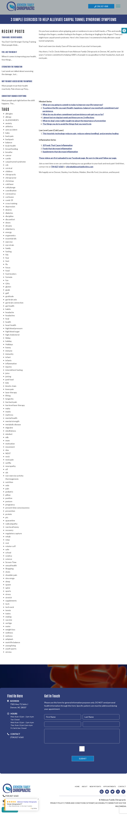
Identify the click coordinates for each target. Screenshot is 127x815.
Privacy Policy (57, 802)
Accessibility (101, 802)
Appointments (109, 786)
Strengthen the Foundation (12, 66)
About (84, 786)
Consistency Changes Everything (14, 95)
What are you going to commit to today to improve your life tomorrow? (73, 104)
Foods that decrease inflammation (57, 148)
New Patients (95, 786)
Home (77, 786)
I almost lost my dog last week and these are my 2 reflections (68, 117)
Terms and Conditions (75, 802)
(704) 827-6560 (101, 6)
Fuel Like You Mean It (9, 51)
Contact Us (10, 810)
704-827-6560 (57, 166)
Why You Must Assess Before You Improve (17, 80)
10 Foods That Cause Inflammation (58, 144)
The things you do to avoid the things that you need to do (67, 123)
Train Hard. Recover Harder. (12, 36)
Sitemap (90, 802)
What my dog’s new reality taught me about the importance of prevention (74, 120)
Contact (122, 786)
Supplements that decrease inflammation (60, 151)
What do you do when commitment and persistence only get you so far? (73, 113)
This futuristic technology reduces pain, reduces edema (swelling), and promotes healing (80, 133)
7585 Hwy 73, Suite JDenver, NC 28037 (19, 705)
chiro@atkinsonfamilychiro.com (79, 166)
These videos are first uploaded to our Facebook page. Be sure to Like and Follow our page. (78, 157)
